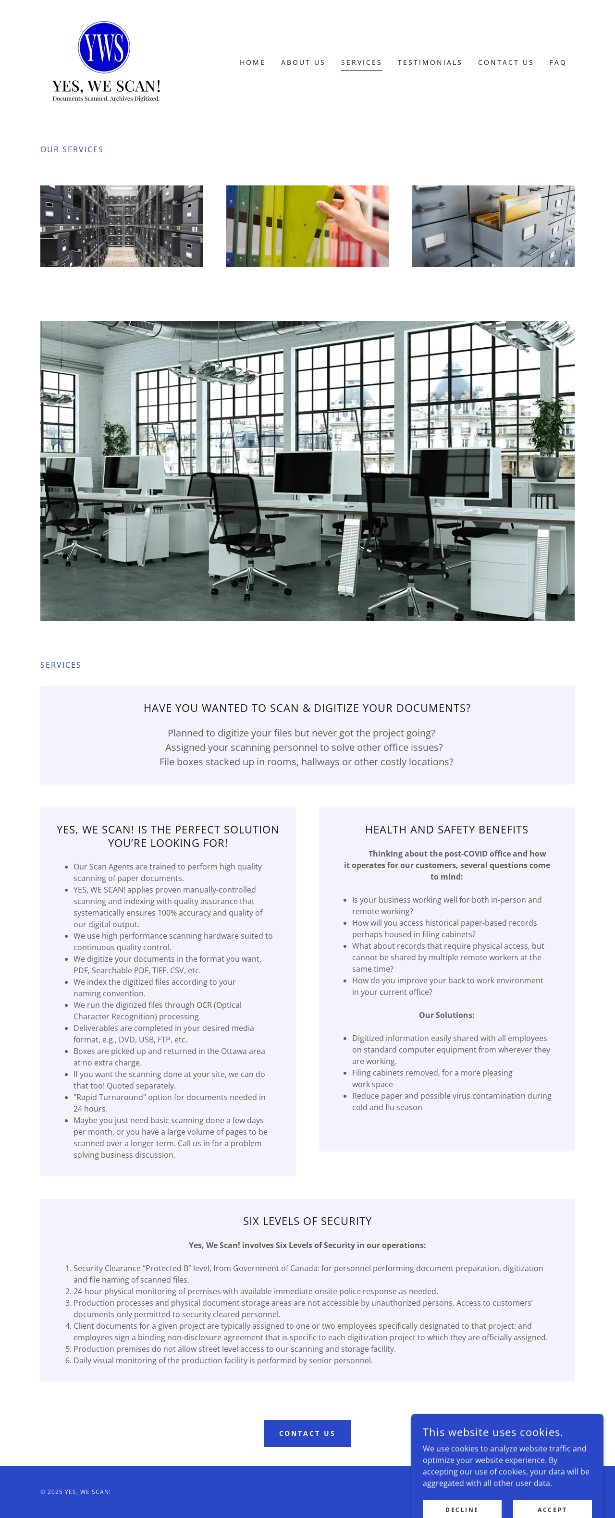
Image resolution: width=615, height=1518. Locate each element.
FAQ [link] (558, 62)
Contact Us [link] (506, 62)
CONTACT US (307, 1433)
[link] (106, 61)
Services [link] (361, 62)
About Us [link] (303, 62)
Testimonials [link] (430, 62)
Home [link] (253, 62)
